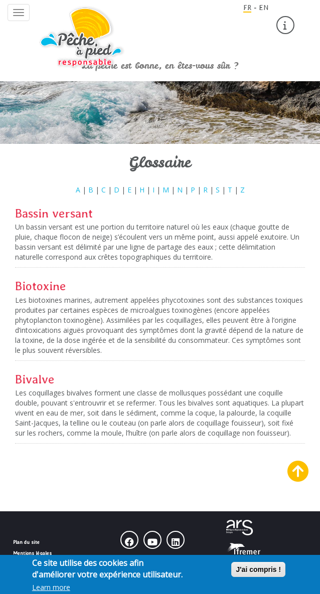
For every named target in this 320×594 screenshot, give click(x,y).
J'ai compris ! (258, 571)
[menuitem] (285, 25)
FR (247, 8)
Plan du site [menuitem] (26, 542)
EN (263, 8)
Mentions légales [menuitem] (32, 553)
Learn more (51, 589)
